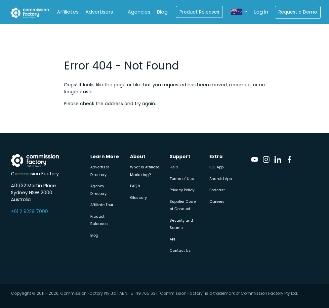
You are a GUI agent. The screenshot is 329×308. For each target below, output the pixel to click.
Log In (261, 11)
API (172, 239)
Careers (217, 201)
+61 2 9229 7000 (29, 211)
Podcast (217, 190)
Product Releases (199, 12)
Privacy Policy (182, 190)
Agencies (139, 11)
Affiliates (68, 11)
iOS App (216, 167)
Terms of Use (182, 178)
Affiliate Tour (101, 204)
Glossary (138, 197)
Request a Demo (297, 12)
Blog (162, 11)
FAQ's (135, 186)
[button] (239, 12)
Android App (220, 178)
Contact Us (180, 250)
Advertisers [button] (99, 11)
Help (174, 167)
